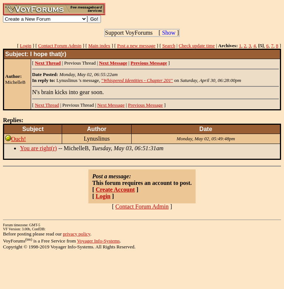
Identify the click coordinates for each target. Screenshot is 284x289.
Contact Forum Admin (59, 45)
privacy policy (76, 234)
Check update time (196, 45)
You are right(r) (38, 148)
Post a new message (136, 45)
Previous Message (145, 105)
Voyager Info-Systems (98, 241)
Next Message (111, 105)
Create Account (115, 189)
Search (168, 45)
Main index (99, 45)
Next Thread (47, 105)
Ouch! (18, 139)
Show (168, 33)
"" (137, 80)
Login (25, 45)
